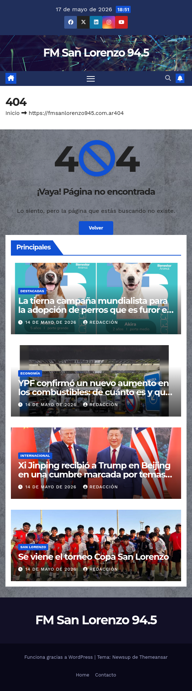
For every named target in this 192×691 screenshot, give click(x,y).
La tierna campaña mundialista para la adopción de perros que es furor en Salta (95, 309)
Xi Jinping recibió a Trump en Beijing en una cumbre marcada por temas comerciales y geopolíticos (94, 474)
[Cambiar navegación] (91, 79)
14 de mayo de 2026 (51, 322)
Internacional (35, 456)
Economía (30, 373)
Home (82, 675)
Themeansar (153, 657)
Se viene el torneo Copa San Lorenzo (93, 556)
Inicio (12, 113)
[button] (168, 78)
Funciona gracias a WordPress (59, 657)
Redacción (100, 322)
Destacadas (32, 291)
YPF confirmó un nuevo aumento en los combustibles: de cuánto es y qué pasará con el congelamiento (94, 392)
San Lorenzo (33, 547)
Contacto (105, 675)
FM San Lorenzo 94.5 (96, 52)
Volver (96, 228)
